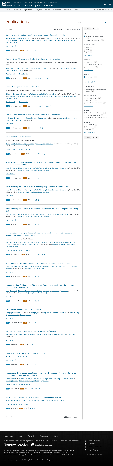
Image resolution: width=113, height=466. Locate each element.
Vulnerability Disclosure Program (42, 460)
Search (76, 10)
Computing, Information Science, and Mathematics (40, 2)
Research (17, 2)
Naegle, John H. (71, 40)
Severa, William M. (37, 40)
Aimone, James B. (59, 40)
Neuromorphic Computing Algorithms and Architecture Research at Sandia (35, 35)
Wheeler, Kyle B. (24, 381)
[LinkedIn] (108, 9)
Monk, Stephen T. (22, 401)
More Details (11, 46)
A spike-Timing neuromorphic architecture (23, 87)
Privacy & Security (75, 441)
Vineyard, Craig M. (53, 38)
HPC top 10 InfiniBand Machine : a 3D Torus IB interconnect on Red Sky (33, 397)
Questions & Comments (59, 441)
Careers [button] (66, 10)
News (8, 10)
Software (47, 10)
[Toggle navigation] (3, 10)
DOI (36, 78)
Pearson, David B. (68, 379)
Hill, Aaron (9, 38)
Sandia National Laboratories (13, 450)
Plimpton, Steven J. (12, 247)
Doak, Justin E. (10, 68)
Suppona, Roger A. (22, 144)
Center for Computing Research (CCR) (33, 5)
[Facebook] (94, 9)
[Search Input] (91, 22)
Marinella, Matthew (58, 245)
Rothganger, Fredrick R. (38, 94)
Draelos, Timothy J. (33, 245)
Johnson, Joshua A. (36, 379)
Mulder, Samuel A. (32, 68)
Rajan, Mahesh (59, 401)
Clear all (96, 29)
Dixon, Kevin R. (72, 335)
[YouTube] (100, 9)
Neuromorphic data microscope (18, 136)
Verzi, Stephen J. (24, 40)
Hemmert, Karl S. (11, 356)
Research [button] (16, 10)
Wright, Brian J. (35, 381)
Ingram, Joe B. (20, 68)
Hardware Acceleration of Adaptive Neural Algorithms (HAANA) (31, 331)
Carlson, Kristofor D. (32, 168)
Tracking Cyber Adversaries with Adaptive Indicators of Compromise (33, 59)
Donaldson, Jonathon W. (21, 38)
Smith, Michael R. (13, 40)
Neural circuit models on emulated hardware (23, 309)
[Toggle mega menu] (110, 4)
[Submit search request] (105, 22)
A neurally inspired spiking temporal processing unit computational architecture (38, 263)
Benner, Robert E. (11, 379)
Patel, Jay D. (58, 379)
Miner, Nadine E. (35, 242)
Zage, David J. (45, 381)
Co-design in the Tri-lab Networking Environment (25, 353)
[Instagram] (106, 9)
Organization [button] (27, 10)
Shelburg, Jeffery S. (12, 381)
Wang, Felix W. (48, 40)
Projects (39, 10)
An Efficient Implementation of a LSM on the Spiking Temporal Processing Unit (37, 187)
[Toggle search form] (105, 4)
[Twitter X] (97, 9)
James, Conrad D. (11, 42)
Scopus (48, 78)
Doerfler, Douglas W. (47, 401)
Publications (57, 10)
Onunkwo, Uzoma (24, 379)
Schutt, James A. (34, 401)
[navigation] (59, 29)
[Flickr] (103, 9)
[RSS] (111, 9)
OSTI (33, 50)
